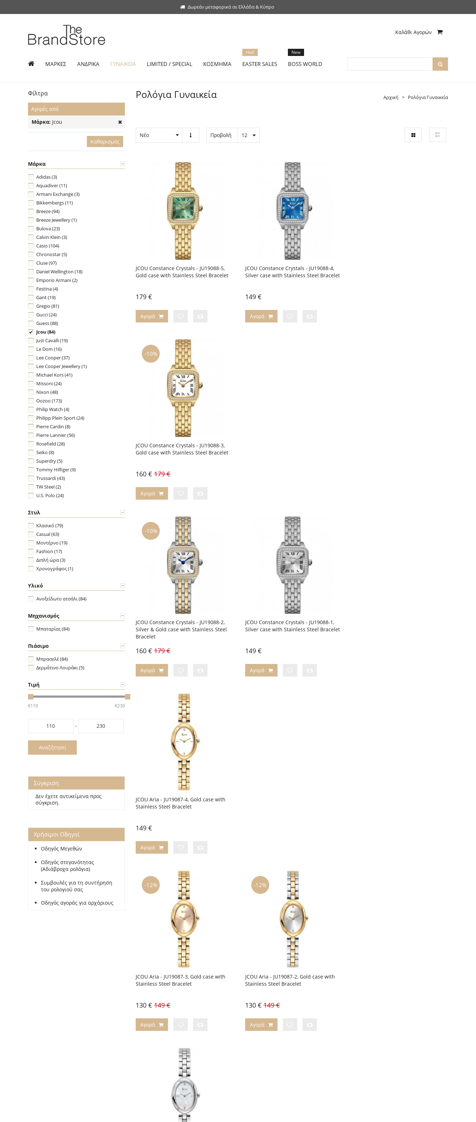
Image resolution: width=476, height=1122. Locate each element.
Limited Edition (44, 1001)
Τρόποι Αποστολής (156, 979)
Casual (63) (47, 534)
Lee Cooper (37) (53, 357)
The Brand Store (75, 1112)
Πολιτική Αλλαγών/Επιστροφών (170, 990)
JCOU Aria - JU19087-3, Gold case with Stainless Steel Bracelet (180, 621)
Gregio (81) (47, 306)
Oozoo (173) (49, 400)
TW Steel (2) (48, 487)
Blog (248, 990)
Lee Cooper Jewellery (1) (61, 366)
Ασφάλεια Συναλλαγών (268, 1001)
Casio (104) (47, 245)
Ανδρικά (37, 979)
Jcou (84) (45, 332)
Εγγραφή (37, 969)
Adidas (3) (46, 177)
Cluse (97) (46, 263)
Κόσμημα (38, 1012)
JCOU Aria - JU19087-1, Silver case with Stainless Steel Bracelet (397, 621)
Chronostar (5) (51, 254)
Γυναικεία (38, 990)
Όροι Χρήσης (257, 1022)
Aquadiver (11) (51, 185)
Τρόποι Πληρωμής (155, 969)
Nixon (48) (47, 392)
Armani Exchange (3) (58, 194)
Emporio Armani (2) (57, 280)
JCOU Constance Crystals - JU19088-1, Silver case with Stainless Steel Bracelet (290, 445)
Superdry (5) (49, 461)
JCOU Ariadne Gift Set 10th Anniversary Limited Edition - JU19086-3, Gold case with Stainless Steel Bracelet (398, 799)
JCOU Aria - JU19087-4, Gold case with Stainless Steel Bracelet (396, 445)
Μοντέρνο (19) (51, 542)
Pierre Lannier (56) (55, 435)
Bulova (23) (48, 228)
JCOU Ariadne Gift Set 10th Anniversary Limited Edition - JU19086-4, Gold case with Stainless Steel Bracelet (183, 799)
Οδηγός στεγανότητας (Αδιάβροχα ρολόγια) (67, 865)
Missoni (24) (49, 383)
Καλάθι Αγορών (419, 32)
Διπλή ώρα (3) (50, 560)
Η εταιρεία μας (259, 969)
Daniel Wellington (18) (59, 271)
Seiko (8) (45, 452)
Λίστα (437, 135)
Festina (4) (47, 289)
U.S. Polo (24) (50, 495)
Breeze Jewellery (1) (56, 220)
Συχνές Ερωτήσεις (155, 1022)
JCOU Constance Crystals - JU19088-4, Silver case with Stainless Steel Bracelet (290, 270)
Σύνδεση (60, 969)
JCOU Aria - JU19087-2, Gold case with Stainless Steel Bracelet (288, 621)
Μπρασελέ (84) (52, 659)
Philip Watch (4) (52, 409)
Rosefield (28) (50, 443)
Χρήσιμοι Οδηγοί (154, 1001)
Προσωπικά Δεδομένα (266, 1012)
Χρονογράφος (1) (54, 568)
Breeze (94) (48, 211)
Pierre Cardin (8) (53, 426)
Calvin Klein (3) (51, 237)
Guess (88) (47, 323)
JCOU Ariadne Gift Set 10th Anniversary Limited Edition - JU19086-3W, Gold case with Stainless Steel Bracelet (291, 799)
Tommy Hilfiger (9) (56, 469)
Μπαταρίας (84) (53, 629)
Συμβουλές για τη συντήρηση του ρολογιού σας (76, 886)
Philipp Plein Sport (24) (60, 418)
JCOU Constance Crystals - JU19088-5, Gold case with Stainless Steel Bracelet (182, 270)
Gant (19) (46, 297)
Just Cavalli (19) (52, 340)
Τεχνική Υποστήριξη (157, 1012)
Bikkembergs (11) (54, 202)
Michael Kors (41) (54, 375)
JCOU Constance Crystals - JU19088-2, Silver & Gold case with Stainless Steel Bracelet (181, 448)
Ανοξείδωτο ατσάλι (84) (61, 598)
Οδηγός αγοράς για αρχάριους (77, 903)
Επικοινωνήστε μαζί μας (269, 979)
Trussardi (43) (50, 478)
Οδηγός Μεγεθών (61, 848)
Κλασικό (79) (49, 525)
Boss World (40, 1022)
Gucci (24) (46, 314)
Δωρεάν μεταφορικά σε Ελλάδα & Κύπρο (227, 7)
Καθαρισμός (105, 141)
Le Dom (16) (49, 349)
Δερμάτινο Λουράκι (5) (60, 667)
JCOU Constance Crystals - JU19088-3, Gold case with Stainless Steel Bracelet (397, 270)
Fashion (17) (49, 551)
